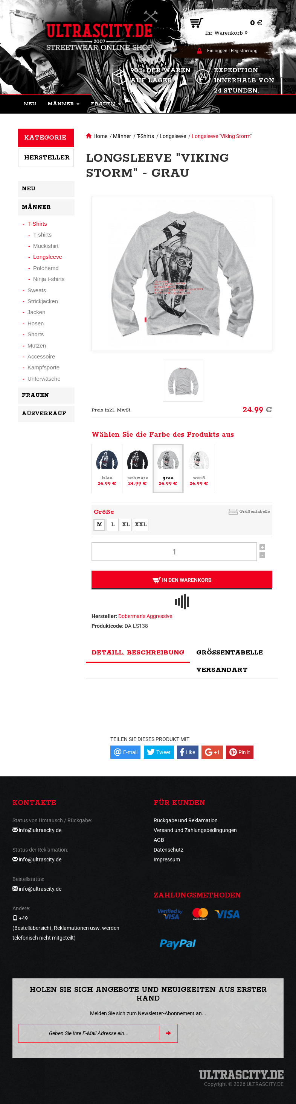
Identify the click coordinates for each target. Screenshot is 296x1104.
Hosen (35, 323)
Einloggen (217, 50)
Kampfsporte (43, 367)
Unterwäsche (44, 378)
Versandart (221, 670)
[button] (63, 104)
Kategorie (45, 138)
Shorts (35, 334)
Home (100, 136)
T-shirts (42, 234)
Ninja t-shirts (48, 279)
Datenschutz (168, 850)
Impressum (167, 859)
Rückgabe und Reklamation (186, 820)
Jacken (36, 312)
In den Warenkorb (182, 580)
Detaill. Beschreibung (138, 652)
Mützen (36, 345)
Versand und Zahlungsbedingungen (195, 830)
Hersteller (47, 157)
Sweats (36, 290)
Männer (122, 136)
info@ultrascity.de (40, 830)
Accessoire (41, 356)
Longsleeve (173, 136)
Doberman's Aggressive (145, 616)
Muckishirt (46, 246)
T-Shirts (145, 136)
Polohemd (46, 268)
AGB (159, 840)
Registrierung (244, 50)
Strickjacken (42, 301)
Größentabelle (254, 511)
